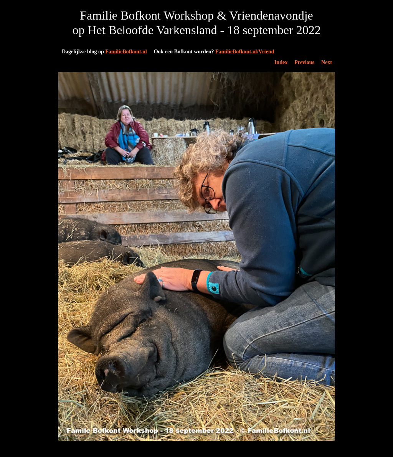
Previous (304, 62)
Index (280, 62)
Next (326, 62)
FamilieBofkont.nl (104, 51)
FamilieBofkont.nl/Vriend (214, 51)
